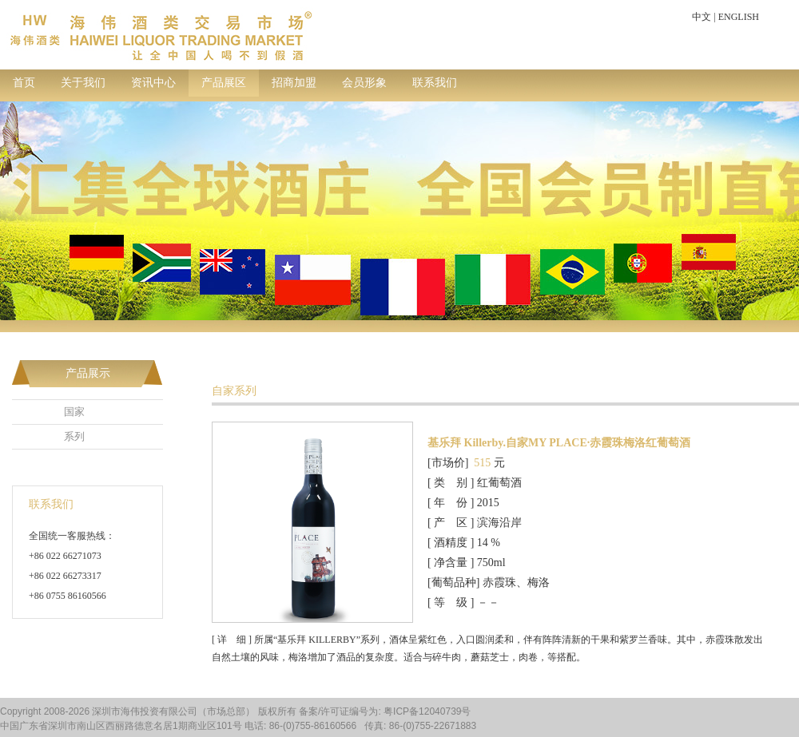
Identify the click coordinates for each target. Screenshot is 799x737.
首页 (24, 83)
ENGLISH (738, 16)
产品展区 (223, 83)
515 (482, 463)
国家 (74, 412)
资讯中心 (153, 83)
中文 (701, 16)
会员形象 (364, 83)
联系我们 (434, 83)
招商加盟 (294, 83)
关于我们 (83, 83)
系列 (74, 436)
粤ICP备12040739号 (427, 711)
